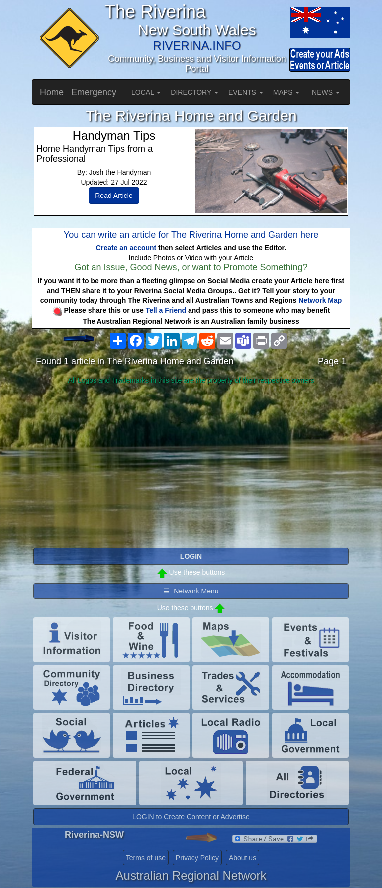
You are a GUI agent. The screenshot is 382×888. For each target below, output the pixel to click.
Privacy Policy (197, 858)
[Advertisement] (191, 466)
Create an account (126, 248)
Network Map (320, 300)
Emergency (93, 92)
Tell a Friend (166, 310)
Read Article (113, 195)
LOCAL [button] (146, 92)
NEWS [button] (326, 92)
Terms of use (146, 858)
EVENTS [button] (245, 92)
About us (242, 858)
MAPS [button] (286, 92)
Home (52, 92)
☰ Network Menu (190, 591)
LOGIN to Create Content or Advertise (191, 817)
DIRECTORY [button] (194, 92)
